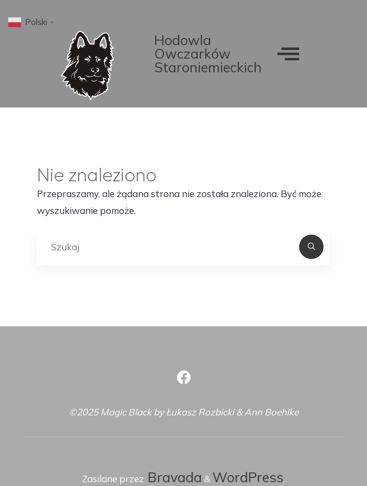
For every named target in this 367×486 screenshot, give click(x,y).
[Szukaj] (312, 247)
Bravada (173, 477)
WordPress (247, 477)
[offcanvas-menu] (288, 53)
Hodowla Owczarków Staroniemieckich (208, 53)
